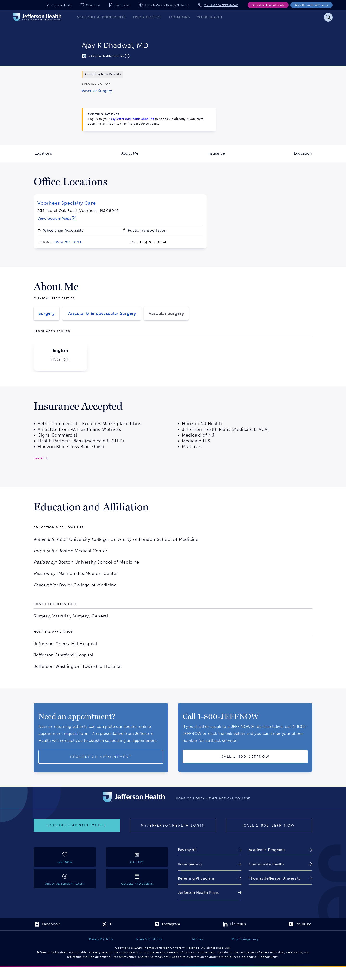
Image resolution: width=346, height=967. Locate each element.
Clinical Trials (61, 5)
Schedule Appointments (268, 5)
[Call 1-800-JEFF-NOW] (269, 826)
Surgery (46, 313)
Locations (60, 156)
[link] (97, 91)
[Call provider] (245, 756)
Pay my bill (123, 5)
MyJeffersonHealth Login (311, 5)
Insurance (234, 156)
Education (320, 156)
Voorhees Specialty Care (66, 203)
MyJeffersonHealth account (132, 119)
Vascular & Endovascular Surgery (101, 313)
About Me (147, 156)
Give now (93, 5)
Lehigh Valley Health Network (167, 5)
